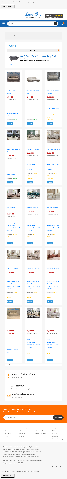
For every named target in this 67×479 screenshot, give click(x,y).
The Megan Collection (33, 268)
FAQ (6, 428)
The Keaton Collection (53, 327)
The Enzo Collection (52, 207)
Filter (44, 51)
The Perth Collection (32, 207)
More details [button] (10, 65)
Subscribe (58, 417)
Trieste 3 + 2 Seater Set (13, 327)
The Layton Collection (53, 268)
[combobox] (32, 23)
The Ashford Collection (33, 149)
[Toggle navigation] (3, 24)
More (9, 124)
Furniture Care (40, 428)
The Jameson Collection (33, 327)
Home (8, 36)
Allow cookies (7, 6)
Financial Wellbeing (57, 439)
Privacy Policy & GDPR (56, 429)
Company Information (8, 432)
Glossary (22, 433)
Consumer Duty (40, 431)
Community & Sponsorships (24, 429)
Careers (22, 436)
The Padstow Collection (53, 149)
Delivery (7, 436)
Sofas (14, 36)
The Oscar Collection (12, 268)
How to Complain (41, 433)
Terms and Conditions (55, 435)
